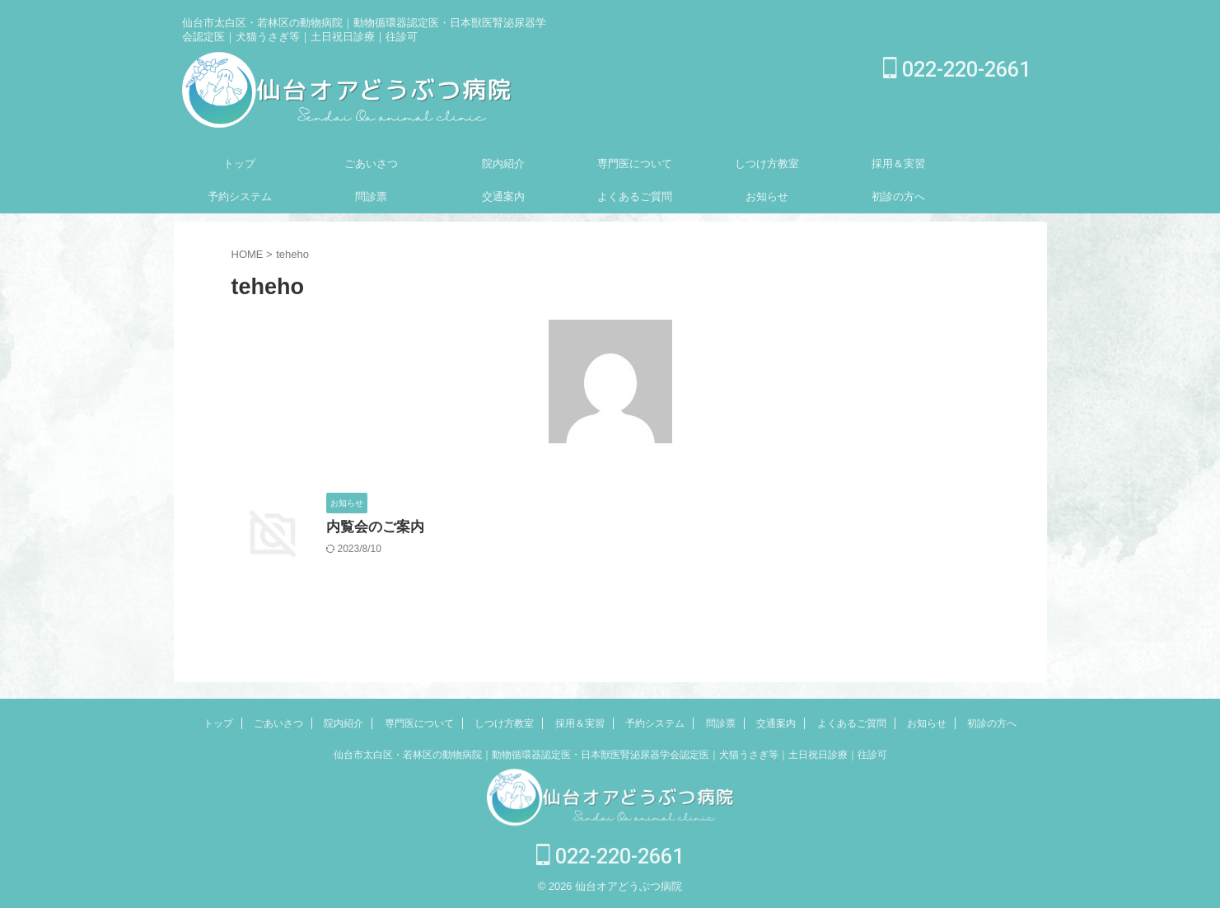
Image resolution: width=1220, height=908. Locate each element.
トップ (239, 163)
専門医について (634, 163)
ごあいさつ (371, 163)
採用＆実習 (898, 163)
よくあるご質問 (634, 196)
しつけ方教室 (767, 163)
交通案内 (503, 196)
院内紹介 (503, 163)
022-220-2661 (957, 70)
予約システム (240, 196)
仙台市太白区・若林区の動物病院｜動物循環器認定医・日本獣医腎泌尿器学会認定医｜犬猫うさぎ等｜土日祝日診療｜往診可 (610, 755)
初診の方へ (898, 196)
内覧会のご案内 (372, 528)
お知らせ (767, 196)
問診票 (371, 196)
